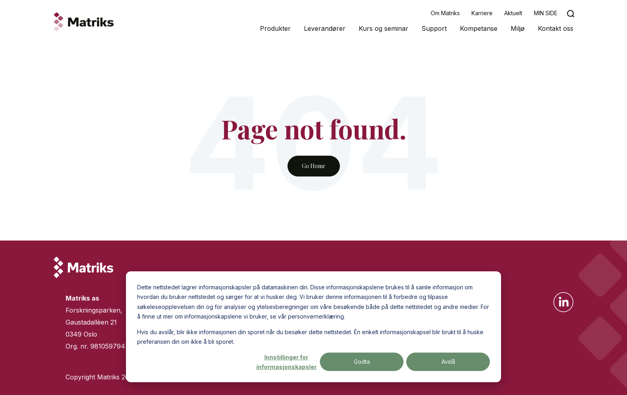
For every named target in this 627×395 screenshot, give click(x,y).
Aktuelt (513, 13)
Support (434, 28)
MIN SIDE (545, 13)
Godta (362, 361)
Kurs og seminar (383, 28)
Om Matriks (445, 13)
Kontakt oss (555, 28)
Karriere (482, 13)
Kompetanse (478, 28)
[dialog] (313, 326)
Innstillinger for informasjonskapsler (286, 362)
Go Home (313, 166)
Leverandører (324, 28)
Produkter (275, 28)
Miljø (518, 28)
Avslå (448, 361)
